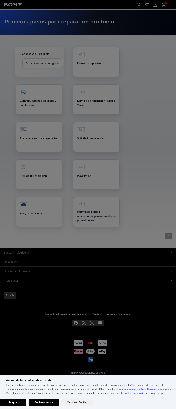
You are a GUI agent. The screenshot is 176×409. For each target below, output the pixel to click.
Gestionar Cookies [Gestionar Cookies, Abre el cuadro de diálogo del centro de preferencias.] (77, 402)
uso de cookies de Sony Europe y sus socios (145, 389)
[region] (88, 392)
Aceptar (13, 402)
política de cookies (134, 393)
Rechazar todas (44, 402)
